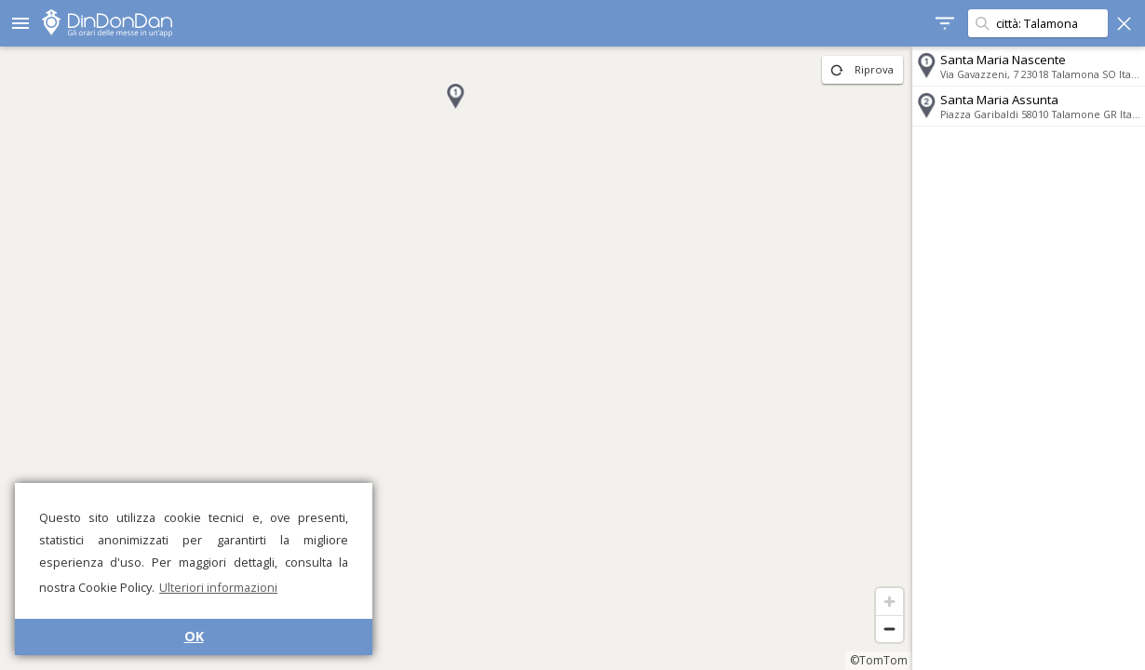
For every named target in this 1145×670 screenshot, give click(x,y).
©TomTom (879, 660)
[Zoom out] (889, 628)
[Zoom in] (889, 601)
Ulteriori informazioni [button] (218, 587)
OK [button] (194, 636)
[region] (456, 358)
